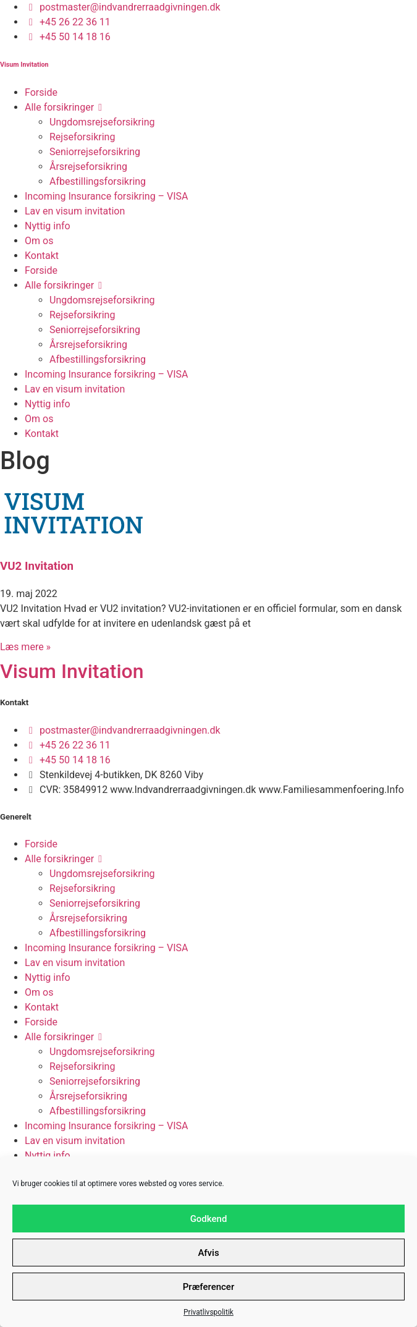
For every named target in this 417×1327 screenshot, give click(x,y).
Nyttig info (47, 226)
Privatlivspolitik (208, 1312)
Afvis (208, 1252)
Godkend (208, 1218)
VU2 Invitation (37, 566)
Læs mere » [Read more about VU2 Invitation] (25, 647)
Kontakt (42, 255)
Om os (39, 241)
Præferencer (208, 1286)
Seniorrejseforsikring (94, 152)
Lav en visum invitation (75, 211)
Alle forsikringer (65, 107)
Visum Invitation (24, 65)
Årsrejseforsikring (88, 166)
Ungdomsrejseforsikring (101, 122)
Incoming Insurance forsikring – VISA (106, 196)
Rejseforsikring (82, 137)
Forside (41, 92)
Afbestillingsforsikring (97, 181)
